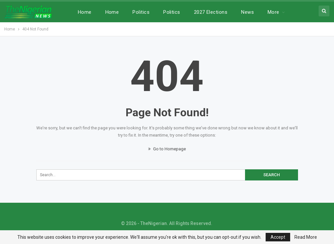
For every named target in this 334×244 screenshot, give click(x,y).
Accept (278, 237)
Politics (140, 12)
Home (85, 12)
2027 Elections (210, 12)
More (273, 12)
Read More (305, 237)
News (247, 12)
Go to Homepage (167, 148)
